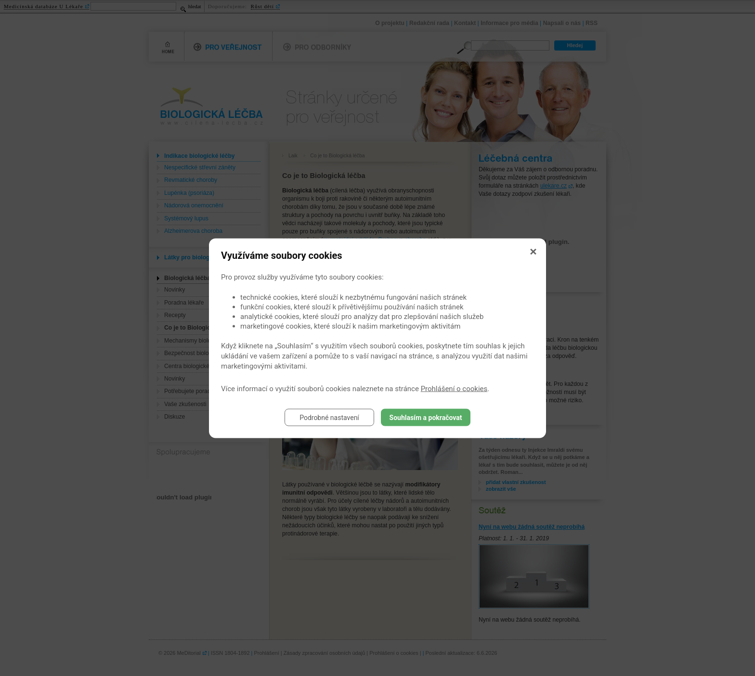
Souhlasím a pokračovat (426, 417)
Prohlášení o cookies (454, 388)
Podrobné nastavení (329, 417)
